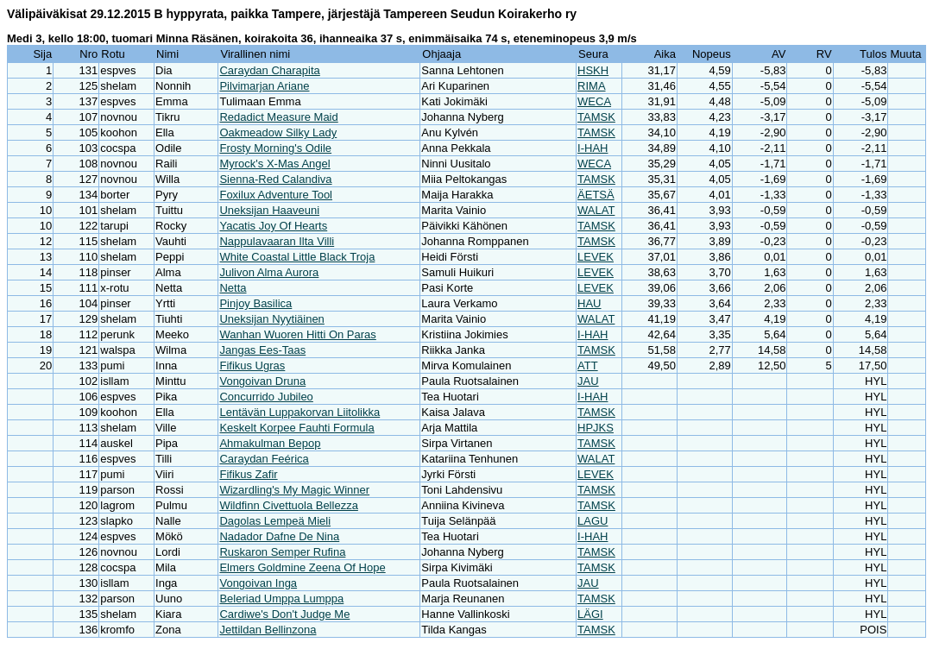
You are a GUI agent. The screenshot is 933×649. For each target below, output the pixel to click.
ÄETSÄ (596, 194)
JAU (588, 381)
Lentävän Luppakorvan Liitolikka (299, 412)
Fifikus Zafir (248, 474)
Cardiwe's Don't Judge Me (284, 614)
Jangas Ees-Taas (262, 349)
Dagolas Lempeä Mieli (275, 520)
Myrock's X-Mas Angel (274, 163)
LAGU (592, 520)
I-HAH (592, 148)
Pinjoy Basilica (255, 303)
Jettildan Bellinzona (267, 629)
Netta (232, 287)
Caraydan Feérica (263, 458)
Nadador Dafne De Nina (279, 536)
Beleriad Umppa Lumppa (281, 598)
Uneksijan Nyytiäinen (271, 318)
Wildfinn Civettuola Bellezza (288, 505)
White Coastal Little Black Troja (297, 256)
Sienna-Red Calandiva (275, 179)
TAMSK (596, 116)
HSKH (592, 70)
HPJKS (595, 427)
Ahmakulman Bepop (269, 443)
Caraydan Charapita (269, 70)
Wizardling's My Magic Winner (294, 489)
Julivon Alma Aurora (268, 272)
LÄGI (590, 614)
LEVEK (595, 256)
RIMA (591, 85)
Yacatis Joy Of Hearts (273, 225)
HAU (589, 303)
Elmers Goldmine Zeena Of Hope (302, 567)
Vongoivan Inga (258, 583)
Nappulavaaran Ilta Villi (276, 241)
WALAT (596, 210)
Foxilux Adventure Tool (275, 194)
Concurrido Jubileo (265, 396)
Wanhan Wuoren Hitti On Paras (297, 334)
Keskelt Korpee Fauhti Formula (296, 427)
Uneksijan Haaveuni (269, 210)
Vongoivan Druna (262, 381)
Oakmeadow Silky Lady (278, 132)
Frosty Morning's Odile (275, 148)
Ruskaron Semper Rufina (282, 551)
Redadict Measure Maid (278, 116)
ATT (587, 365)
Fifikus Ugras (252, 365)
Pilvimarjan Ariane (264, 85)
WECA (594, 101)
